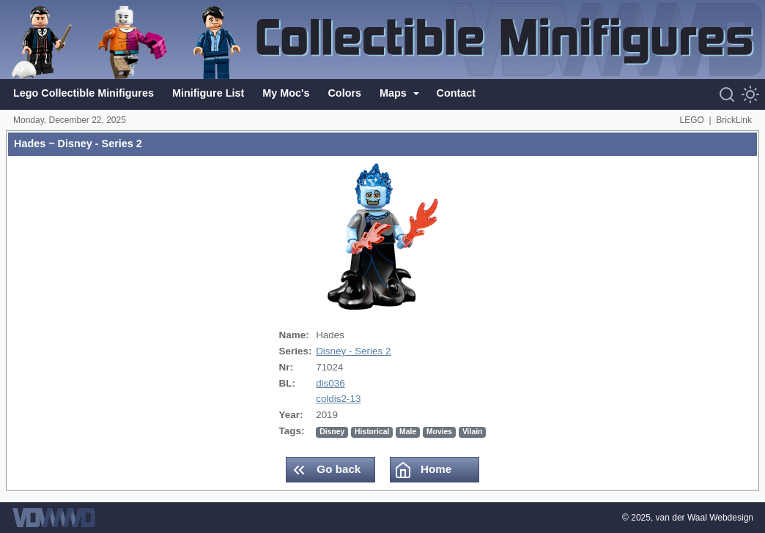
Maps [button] (395, 93)
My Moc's (285, 93)
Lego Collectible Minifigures (83, 93)
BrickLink (734, 120)
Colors (344, 93)
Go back (325, 470)
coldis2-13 (338, 398)
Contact (456, 93)
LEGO (692, 120)
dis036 (330, 383)
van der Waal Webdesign (704, 517)
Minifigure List (208, 93)
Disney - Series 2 (353, 351)
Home (422, 470)
